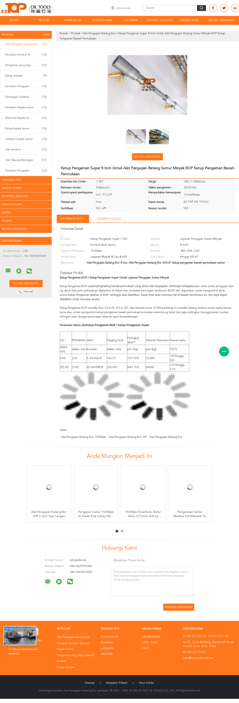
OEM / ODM (150, 642)
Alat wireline (26, 150)
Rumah (14, 20)
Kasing (7, 220)
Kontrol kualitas (160, 20)
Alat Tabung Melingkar (26, 160)
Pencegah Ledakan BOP (26, 97)
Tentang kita (11, 180)
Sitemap (90, 683)
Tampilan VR (72, 20)
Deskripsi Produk (109, 218)
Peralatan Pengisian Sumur (26, 171)
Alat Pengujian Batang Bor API (128, 437)
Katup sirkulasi (26, 76)
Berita (6, 212)
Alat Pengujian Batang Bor (26, 44)
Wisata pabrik (12, 188)
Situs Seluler (146, 683)
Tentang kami (102, 20)
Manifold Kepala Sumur (26, 118)
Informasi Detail (73, 218)
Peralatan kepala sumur (26, 107)
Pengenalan (110, 636)
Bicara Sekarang (221, 20)
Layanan (107, 648)
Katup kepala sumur (26, 128)
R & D (145, 648)
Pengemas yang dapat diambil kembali (27, 65)
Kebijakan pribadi (116, 683)
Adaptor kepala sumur (26, 139)
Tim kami (107, 654)
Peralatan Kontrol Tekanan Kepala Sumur (27, 55)
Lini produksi (151, 636)
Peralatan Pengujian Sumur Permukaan (27, 86)
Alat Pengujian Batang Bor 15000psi (83, 437)
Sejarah (107, 642)
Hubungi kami (189, 20)
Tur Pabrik (130, 20)
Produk (43, 20)
